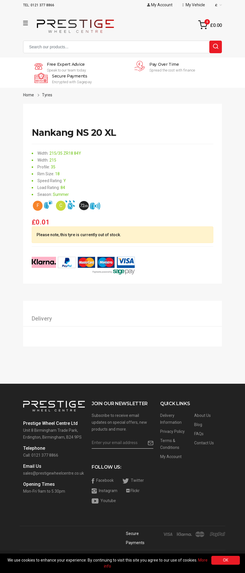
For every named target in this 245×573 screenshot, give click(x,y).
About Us (202, 415)
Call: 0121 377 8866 (40, 455)
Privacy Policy (172, 431)
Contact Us (204, 443)
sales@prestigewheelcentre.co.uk (53, 473)
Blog (198, 424)
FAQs (199, 433)
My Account (171, 456)
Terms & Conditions (169, 444)
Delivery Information (171, 419)
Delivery (42, 318)
